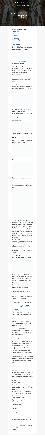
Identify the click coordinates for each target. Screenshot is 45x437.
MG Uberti (22, 17)
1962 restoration (23, 111)
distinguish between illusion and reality (25, 113)
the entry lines (15, 309)
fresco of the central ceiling (16, 74)
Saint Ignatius (24, 5)
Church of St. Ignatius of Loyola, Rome (22, 2)
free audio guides (27, 305)
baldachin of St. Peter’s (29, 228)
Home (15, 5)
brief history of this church (16, 31)
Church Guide (19, 5)
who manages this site (16, 37)
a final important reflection (16, 38)
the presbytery (15, 33)
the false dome (15, 408)
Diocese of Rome (27, 419)
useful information (15, 35)
